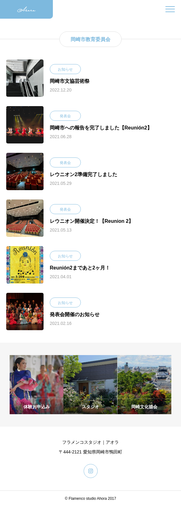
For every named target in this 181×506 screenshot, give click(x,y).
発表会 (65, 116)
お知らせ (65, 69)
